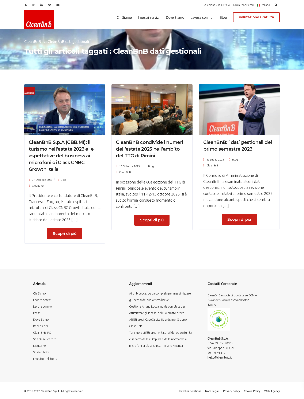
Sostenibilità (41, 352)
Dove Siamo (175, 17)
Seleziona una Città (217, 4)
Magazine (39, 345)
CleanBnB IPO (42, 332)
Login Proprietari (243, 4)
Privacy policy (231, 391)
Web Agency (272, 391)
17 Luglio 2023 (215, 159)
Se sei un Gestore (44, 339)
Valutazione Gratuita (256, 17)
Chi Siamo (124, 17)
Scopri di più (65, 233)
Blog (223, 17)
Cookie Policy (252, 391)
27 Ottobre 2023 (42, 179)
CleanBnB (38, 185)
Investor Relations (45, 358)
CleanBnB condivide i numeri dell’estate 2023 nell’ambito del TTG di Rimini (149, 149)
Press (37, 313)
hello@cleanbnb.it (220, 357)
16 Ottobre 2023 (129, 166)
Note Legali (212, 391)
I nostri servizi (149, 17)
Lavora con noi (202, 17)
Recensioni (40, 326)
